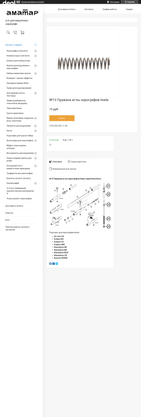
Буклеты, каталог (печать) (19, 178)
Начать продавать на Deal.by (32, 2)
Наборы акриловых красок (19, 73)
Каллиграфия (13, 183)
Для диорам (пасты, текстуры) (16, 94)
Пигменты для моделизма (19, 126)
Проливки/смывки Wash (18, 83)
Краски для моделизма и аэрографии (18, 66)
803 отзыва (114, 2)
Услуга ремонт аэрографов (19, 198)
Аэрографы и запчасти (17, 51)
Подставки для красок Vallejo (20, 136)
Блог (8, 220)
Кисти (9, 131)
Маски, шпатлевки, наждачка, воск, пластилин (20, 119)
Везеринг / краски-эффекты (19, 78)
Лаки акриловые (14, 108)
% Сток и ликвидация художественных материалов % (20, 191)
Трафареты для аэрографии (20, 173)
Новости (9, 213)
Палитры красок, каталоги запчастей (17, 228)
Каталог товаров (14, 45)
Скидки (129, 9)
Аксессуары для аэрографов (20, 140)
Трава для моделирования (19, 88)
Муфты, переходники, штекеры (16, 146)
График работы (110, 9)
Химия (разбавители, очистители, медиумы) (17, 101)
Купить (62, 118)
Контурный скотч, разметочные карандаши (18, 167)
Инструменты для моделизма (20, 153)
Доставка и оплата (14, 206)
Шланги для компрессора (18, 61)
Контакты (89, 9)
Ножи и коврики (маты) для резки (19, 159)
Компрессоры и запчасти (18, 56)
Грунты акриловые (15, 113)
